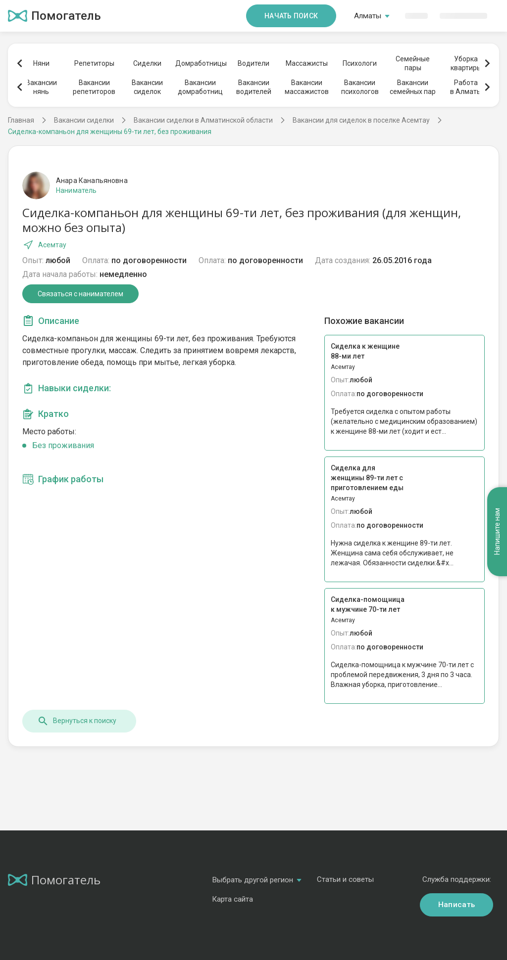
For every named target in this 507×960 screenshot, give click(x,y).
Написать (456, 904)
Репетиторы (94, 63)
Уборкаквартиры (466, 63)
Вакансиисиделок (147, 87)
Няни (41, 63)
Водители (253, 63)
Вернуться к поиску (76, 721)
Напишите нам (497, 531)
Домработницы (200, 63)
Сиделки (147, 63)
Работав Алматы (466, 87)
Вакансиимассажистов (307, 87)
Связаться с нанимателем (80, 294)
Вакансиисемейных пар (413, 87)
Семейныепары (413, 63)
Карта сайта (232, 899)
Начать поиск (291, 16)
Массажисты (307, 63)
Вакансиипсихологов (360, 87)
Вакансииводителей (253, 87)
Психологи (360, 63)
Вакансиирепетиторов (94, 87)
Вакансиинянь (41, 87)
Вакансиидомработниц (200, 87)
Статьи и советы (345, 879)
